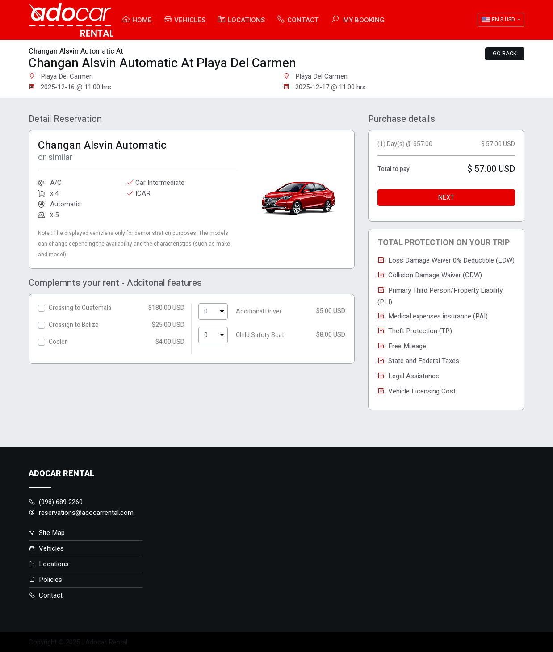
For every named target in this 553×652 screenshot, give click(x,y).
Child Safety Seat (260, 335)
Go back (505, 54)
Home (136, 20)
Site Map (47, 533)
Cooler (58, 342)
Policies (45, 580)
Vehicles (184, 20)
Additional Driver (259, 311)
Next (446, 197)
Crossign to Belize (74, 325)
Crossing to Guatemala (80, 308)
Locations (241, 20)
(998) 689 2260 (56, 502)
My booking (358, 20)
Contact (297, 20)
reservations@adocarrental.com (81, 513)
